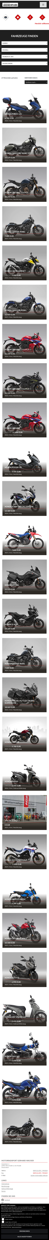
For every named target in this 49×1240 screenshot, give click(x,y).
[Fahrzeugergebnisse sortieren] (36, 82)
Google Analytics (9, 1219)
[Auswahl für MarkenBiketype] (24, 63)
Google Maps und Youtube (11, 1222)
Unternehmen (5, 1184)
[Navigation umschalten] (43, 4)
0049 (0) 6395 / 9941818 (40, 1170)
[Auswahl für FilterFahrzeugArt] (24, 57)
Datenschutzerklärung (17, 1211)
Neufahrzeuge (5, 1186)
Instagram (5, 1203)
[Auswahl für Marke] (24, 43)
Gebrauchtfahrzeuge (7, 1188)
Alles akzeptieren (24, 1236)
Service (3, 1191)
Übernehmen (24, 1231)
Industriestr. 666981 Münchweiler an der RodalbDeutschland (11, 1165)
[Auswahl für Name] (24, 50)
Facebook (5, 1200)
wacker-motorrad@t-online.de (39, 1175)
